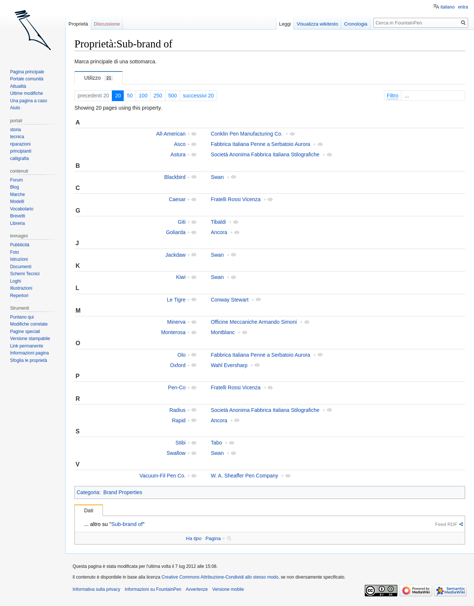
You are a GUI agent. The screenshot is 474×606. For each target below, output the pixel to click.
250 (158, 96)
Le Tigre (176, 300)
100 (143, 96)
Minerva (176, 322)
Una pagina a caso (28, 100)
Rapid (179, 420)
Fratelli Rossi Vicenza (235, 199)
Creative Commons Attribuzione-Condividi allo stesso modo (219, 577)
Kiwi (181, 277)
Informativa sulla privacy (96, 589)
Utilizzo (98, 78)
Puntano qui (22, 317)
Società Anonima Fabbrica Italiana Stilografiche (265, 154)
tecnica (17, 136)
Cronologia (355, 24)
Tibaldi (218, 222)
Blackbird (175, 177)
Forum (16, 180)
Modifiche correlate (28, 324)
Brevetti (17, 216)
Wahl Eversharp (229, 365)
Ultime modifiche (26, 93)
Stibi (181, 443)
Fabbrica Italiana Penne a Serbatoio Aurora (260, 144)
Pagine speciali (25, 331)
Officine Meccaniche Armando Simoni (254, 322)
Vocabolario (21, 209)
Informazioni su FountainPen (153, 589)
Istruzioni (19, 259)
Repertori (19, 295)
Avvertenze (197, 589)
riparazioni (20, 144)
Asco (180, 144)
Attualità (18, 86)
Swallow (176, 453)
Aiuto (15, 107)
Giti (182, 222)
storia (15, 129)
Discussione (107, 24)
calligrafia (19, 158)
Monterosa (173, 332)
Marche (17, 194)
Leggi (285, 24)
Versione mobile (228, 589)
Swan (217, 177)
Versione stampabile (30, 338)
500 (172, 96)
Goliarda (176, 232)
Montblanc (223, 332)
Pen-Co (177, 387)
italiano (448, 7)
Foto (14, 252)
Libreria (17, 223)
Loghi (15, 281)
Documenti (20, 266)
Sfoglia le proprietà (28, 360)
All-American (171, 134)
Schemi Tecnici (25, 273)
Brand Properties (122, 492)
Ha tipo (193, 538)
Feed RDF (446, 524)
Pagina (213, 538)
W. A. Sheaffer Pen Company (244, 476)
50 (130, 96)
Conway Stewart (229, 300)
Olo (181, 355)
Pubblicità (19, 244)
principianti (20, 151)
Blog (14, 187)
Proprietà (78, 24)
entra (463, 7)
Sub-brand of (127, 524)
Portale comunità (26, 78)
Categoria (88, 492)
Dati (88, 510)
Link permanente (26, 346)
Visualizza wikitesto (317, 24)
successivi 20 (198, 96)
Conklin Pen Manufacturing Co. (247, 134)
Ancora (219, 232)
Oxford (178, 365)
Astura (178, 154)
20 (118, 96)
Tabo (216, 443)
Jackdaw (176, 255)
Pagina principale (27, 71)
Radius (177, 410)
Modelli (17, 201)
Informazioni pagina (29, 353)
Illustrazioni (21, 288)
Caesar (177, 199)
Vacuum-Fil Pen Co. (163, 476)
